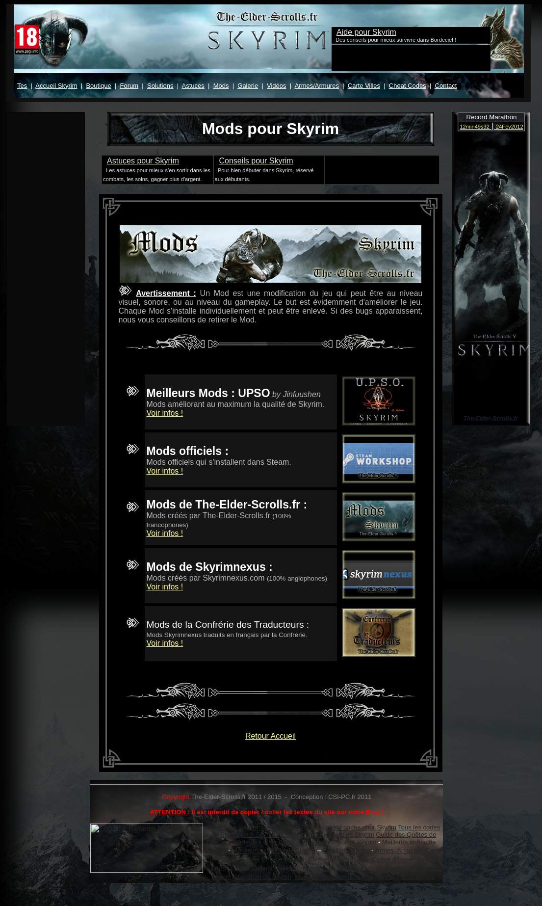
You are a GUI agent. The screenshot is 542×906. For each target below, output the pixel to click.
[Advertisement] (380, 169)
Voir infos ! (165, 413)
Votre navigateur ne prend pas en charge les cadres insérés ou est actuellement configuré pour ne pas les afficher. (268, 53)
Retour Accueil (270, 736)
